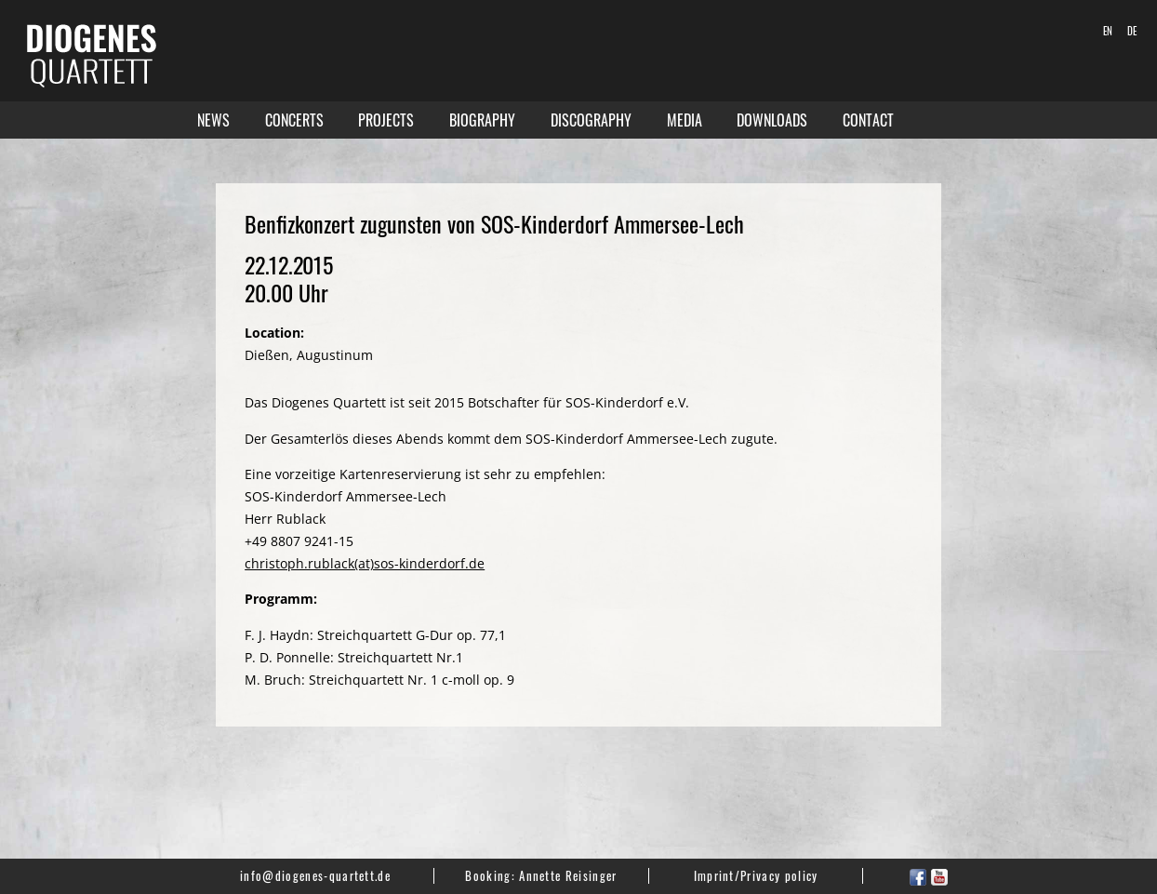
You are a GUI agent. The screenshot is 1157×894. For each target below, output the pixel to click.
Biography (482, 120)
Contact (868, 120)
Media (684, 120)
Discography (591, 120)
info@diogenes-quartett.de (315, 875)
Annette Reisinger (568, 875)
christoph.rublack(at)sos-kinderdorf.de (365, 563)
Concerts (294, 120)
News (213, 120)
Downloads (772, 120)
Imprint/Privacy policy (756, 875)
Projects (386, 120)
